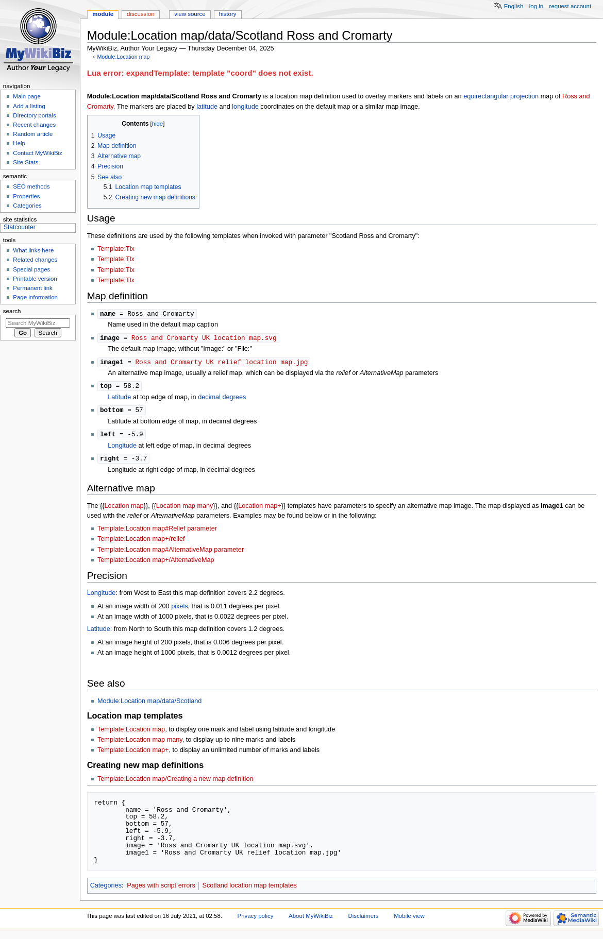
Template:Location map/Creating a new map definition (175, 782)
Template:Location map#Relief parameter (157, 532)
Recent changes (34, 125)
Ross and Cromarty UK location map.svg (204, 338)
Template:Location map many (139, 743)
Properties (26, 196)
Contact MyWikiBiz (37, 153)
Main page (27, 96)
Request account (570, 6)
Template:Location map (131, 733)
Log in (536, 6)
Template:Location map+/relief (141, 542)
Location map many (184, 509)
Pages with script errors (161, 889)
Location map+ (259, 509)
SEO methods (31, 186)
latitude (206, 106)
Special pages (31, 269)
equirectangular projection (501, 96)
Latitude (119, 399)
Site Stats (25, 162)
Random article (33, 134)
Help (19, 143)
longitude (245, 106)
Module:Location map (123, 57)
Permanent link (32, 288)
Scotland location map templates (249, 889)
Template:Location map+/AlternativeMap (155, 563)
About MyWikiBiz (311, 919)
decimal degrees (222, 399)
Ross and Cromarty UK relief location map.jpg (221, 363)
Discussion (140, 14)
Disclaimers (363, 919)
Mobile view (409, 919)
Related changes (35, 260)
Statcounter (20, 227)
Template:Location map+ (133, 753)
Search (12, 311)
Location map (124, 509)
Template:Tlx (116, 248)
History (228, 14)
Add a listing (29, 106)
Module (102, 14)
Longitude (122, 448)
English (514, 6)
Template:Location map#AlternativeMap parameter (170, 553)
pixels (179, 609)
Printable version (35, 279)
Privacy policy (256, 919)
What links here (33, 250)
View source (189, 14)
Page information (35, 297)
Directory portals (34, 115)
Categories (106, 889)
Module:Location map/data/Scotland (149, 704)
